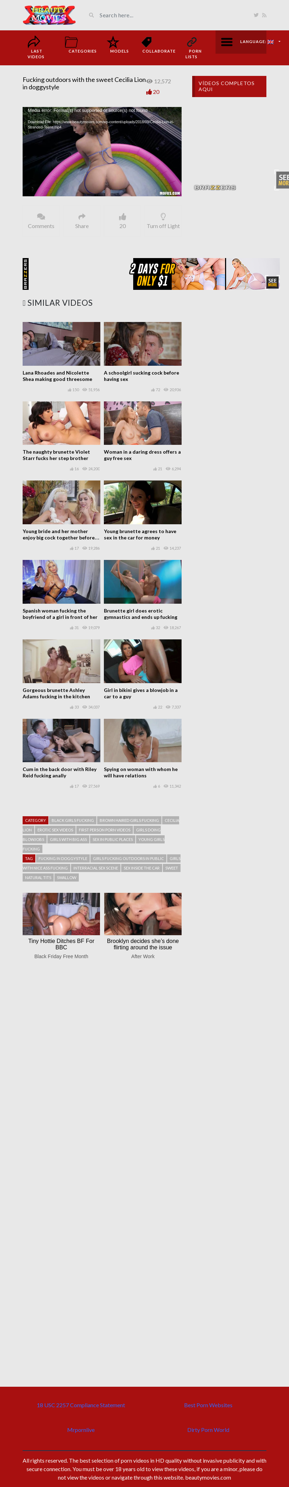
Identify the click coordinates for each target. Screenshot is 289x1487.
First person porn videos (104, 830)
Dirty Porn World (208, 1429)
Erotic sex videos (55, 830)
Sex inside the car (142, 868)
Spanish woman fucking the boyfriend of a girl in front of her (60, 614)
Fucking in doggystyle (63, 858)
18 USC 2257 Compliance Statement (81, 1405)
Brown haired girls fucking (129, 820)
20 (156, 91)
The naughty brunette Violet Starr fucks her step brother (56, 455)
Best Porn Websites (208, 1405)
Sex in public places (113, 839)
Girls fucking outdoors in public (128, 858)
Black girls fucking (73, 820)
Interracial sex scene (95, 868)
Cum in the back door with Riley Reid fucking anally (59, 772)
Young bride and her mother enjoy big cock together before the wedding (59, 537)
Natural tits (38, 877)
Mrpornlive (81, 1429)
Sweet (171, 868)
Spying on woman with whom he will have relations (141, 772)
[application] (102, 151)
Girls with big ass (68, 839)
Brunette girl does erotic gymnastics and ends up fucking (140, 614)
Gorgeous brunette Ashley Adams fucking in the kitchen (56, 693)
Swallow (66, 877)
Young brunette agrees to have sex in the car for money (140, 534)
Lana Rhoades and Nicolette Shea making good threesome (57, 376)
